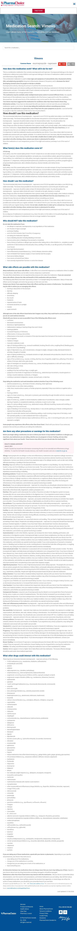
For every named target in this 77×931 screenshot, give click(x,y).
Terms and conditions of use (37, 883)
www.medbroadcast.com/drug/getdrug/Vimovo (18, 888)
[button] (74, 3)
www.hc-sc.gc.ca (61, 451)
